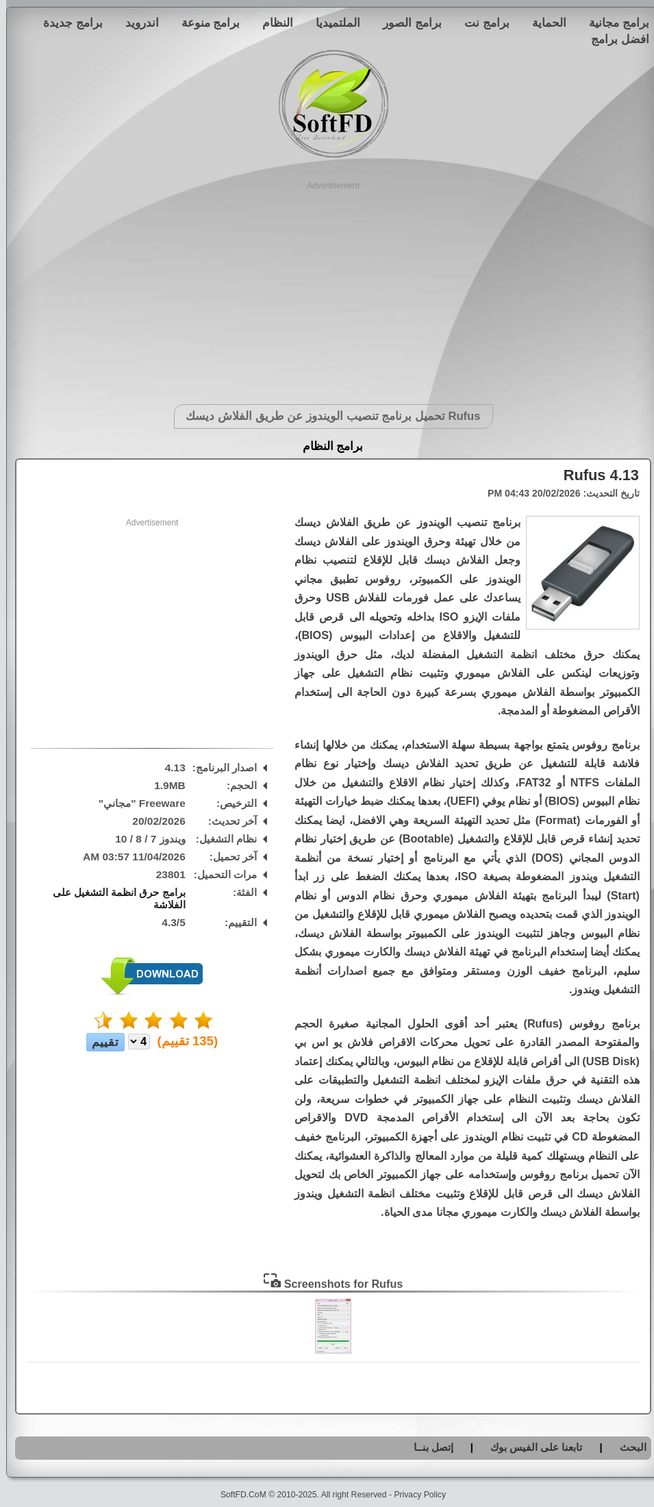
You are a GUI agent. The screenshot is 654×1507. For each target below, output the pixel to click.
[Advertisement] (327, 288)
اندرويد (136, 22)
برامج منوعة (204, 22)
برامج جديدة (67, 22)
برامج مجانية (613, 22)
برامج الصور (406, 22)
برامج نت (480, 22)
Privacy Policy (414, 1494)
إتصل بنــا (427, 1447)
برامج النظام (327, 446)
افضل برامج (614, 39)
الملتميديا (332, 22)
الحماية (543, 22)
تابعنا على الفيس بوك (530, 1447)
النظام (271, 22)
